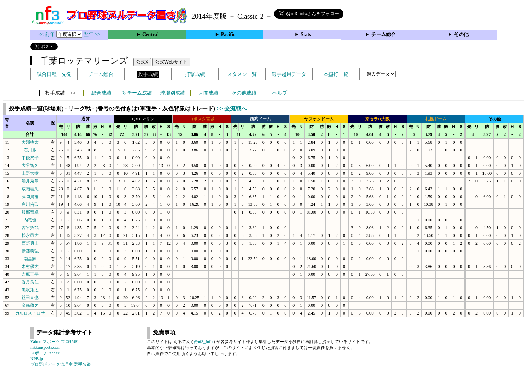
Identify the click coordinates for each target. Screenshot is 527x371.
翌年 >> (92, 34)
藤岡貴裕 (30, 196)
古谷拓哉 (30, 227)
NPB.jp (36, 358)
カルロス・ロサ (30, 313)
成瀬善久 (30, 188)
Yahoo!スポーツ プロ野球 (54, 341)
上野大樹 (30, 173)
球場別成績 (172, 93)
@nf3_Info (203, 341)
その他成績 (244, 93)
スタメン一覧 (242, 74)
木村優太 (30, 266)
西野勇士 (30, 243)
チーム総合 (383, 34)
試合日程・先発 (54, 74)
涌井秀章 (30, 181)
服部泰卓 (30, 212)
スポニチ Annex (45, 353)
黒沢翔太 (30, 289)
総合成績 (101, 93)
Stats (306, 34)
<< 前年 (47, 34)
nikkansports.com (45, 347)
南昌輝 (30, 258)
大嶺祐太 (30, 142)
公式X (142, 62)
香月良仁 (30, 282)
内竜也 (30, 219)
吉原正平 (30, 274)
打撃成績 (195, 74)
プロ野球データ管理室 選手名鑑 (60, 364)
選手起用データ (289, 74)
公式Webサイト (171, 62)
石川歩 (30, 150)
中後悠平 (30, 157)
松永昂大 (30, 235)
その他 (461, 34)
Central (150, 34)
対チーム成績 (137, 93)
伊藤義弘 (30, 251)
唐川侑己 (30, 204)
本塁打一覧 (336, 74)
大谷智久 (30, 165)
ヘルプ (279, 93)
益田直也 (30, 297)
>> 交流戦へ (232, 109)
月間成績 (208, 93)
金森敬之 (30, 305)
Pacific (228, 34)
